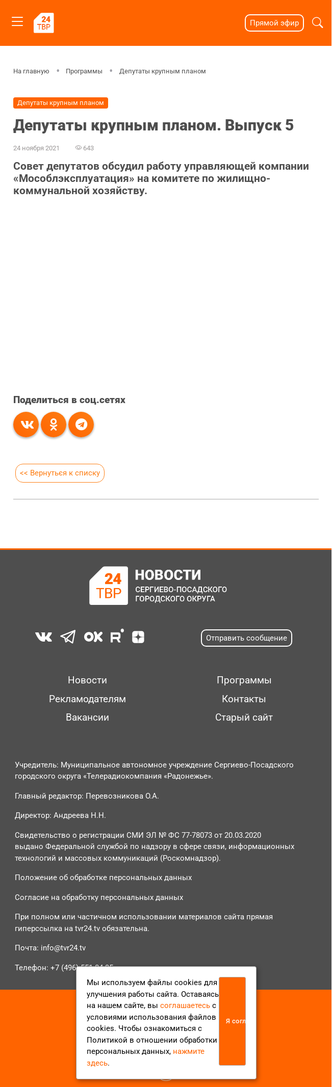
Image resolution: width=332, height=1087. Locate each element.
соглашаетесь (185, 1005)
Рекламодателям (87, 699)
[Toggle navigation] (17, 20)
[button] (317, 23)
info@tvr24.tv (63, 947)
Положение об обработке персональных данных (103, 877)
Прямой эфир (274, 23)
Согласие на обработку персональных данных (99, 897)
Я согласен (236, 1021)
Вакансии (87, 717)
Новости (87, 680)
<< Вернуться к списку (60, 473)
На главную (31, 71)
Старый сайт (244, 717)
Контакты (244, 699)
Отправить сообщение (246, 638)
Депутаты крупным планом (162, 71)
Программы (84, 71)
